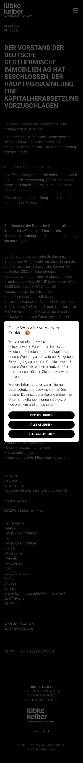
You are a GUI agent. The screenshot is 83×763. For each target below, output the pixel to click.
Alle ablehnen (41, 425)
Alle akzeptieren (41, 434)
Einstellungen (41, 415)
